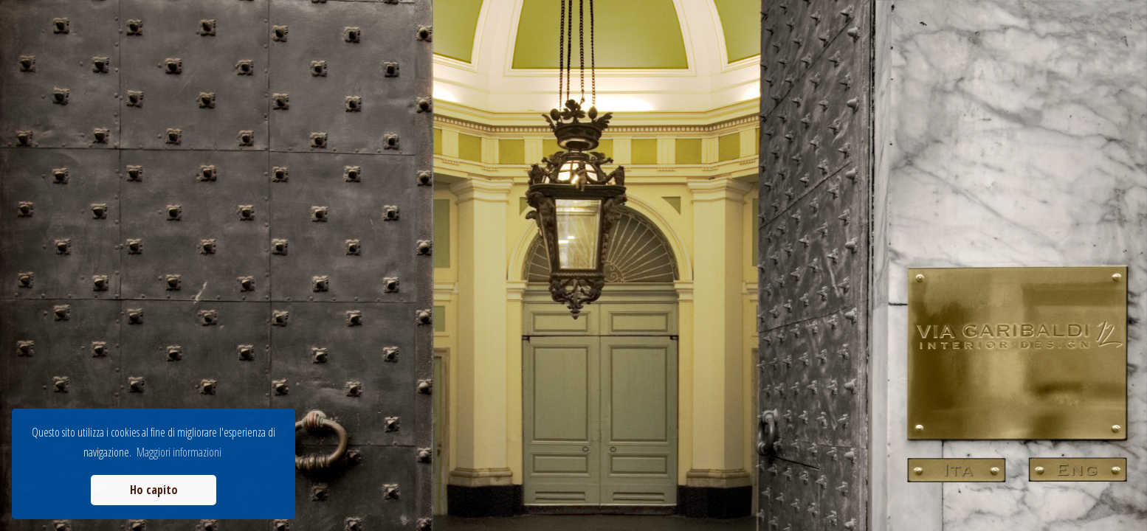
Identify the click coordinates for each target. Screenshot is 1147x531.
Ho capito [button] (154, 490)
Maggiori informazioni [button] (179, 452)
